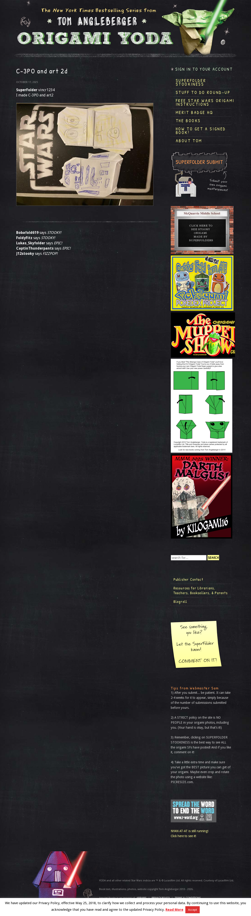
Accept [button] (192, 909)
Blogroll (180, 601)
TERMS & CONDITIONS (188, 897)
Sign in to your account (204, 69)
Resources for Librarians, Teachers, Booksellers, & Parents (200, 591)
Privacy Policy (161, 897)
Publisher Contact (188, 579)
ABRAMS (141, 897)
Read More (174, 910)
